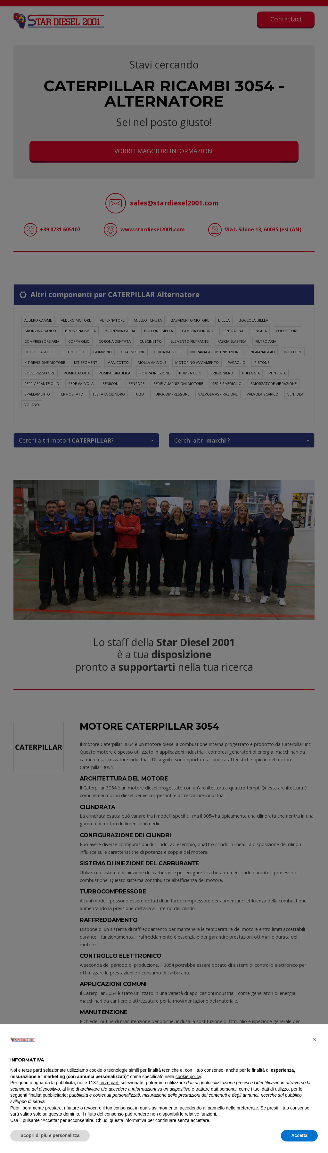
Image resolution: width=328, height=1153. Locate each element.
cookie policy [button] (188, 1076)
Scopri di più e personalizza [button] (49, 1135)
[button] (314, 1040)
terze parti (109, 1082)
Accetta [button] (299, 1135)
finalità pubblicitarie (48, 1095)
